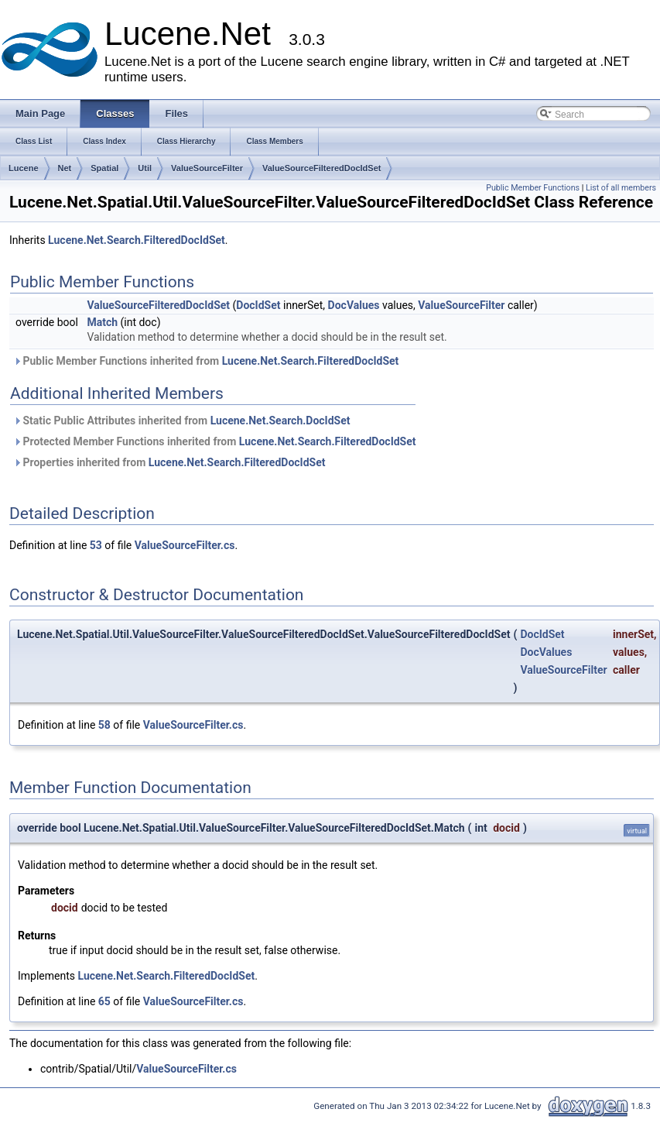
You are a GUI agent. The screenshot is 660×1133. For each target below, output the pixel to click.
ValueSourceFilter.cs (185, 545)
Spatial (104, 168)
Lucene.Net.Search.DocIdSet (280, 420)
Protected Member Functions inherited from (214, 441)
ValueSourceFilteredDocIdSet (321, 168)
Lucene (24, 168)
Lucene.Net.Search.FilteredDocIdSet (136, 240)
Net (65, 168)
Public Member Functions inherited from (205, 361)
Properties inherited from (169, 462)
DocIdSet (258, 305)
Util (145, 168)
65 (104, 1001)
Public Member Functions (533, 188)
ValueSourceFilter (207, 168)
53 (96, 545)
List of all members (621, 188)
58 (104, 725)
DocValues (354, 305)
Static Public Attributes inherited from (182, 420)
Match (102, 322)
